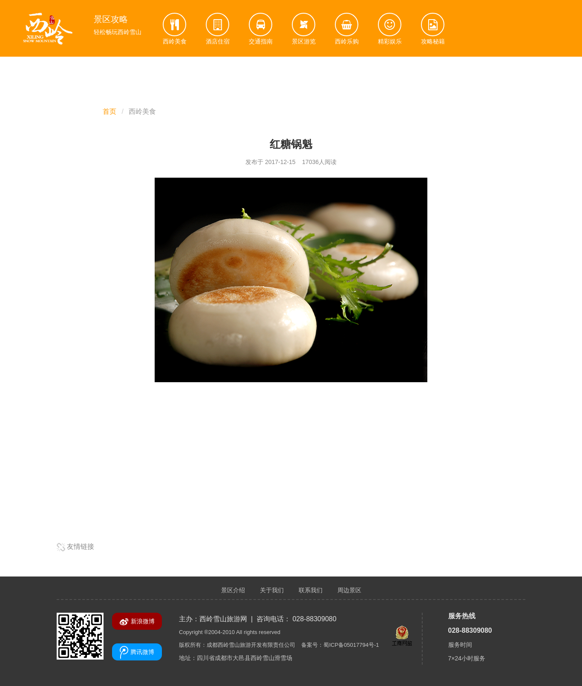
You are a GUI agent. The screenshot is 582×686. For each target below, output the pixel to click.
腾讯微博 (137, 652)
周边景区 (349, 590)
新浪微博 (137, 621)
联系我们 (311, 590)
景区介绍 (233, 590)
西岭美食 (142, 111)
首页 (109, 111)
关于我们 (272, 590)
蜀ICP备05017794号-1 (351, 645)
